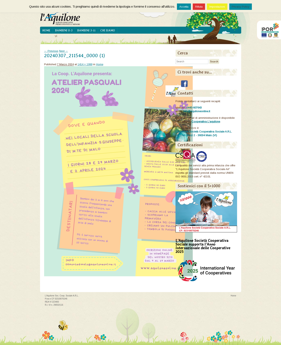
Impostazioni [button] (217, 6)
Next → (63, 51)
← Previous (51, 51)
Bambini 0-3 (63, 30)
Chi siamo (107, 30)
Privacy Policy (240, 6)
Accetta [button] (183, 6)
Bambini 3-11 (86, 30)
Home (46, 30)
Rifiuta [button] (199, 6)
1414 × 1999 (85, 64)
